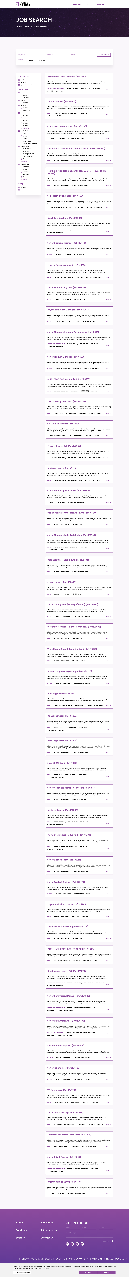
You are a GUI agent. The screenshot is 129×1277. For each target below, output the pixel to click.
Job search (47, 1222)
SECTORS (89, 4)
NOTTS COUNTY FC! (78, 1258)
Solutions (21, 1230)
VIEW (108, 90)
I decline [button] (88, 1272)
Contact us (46, 1237)
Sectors (20, 1237)
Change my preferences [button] (22, 1272)
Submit (108, 1241)
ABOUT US (100, 4)
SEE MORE (24, 128)
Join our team (48, 1230)
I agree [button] (106, 1272)
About (19, 1222)
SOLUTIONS (77, 4)
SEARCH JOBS (104, 55)
